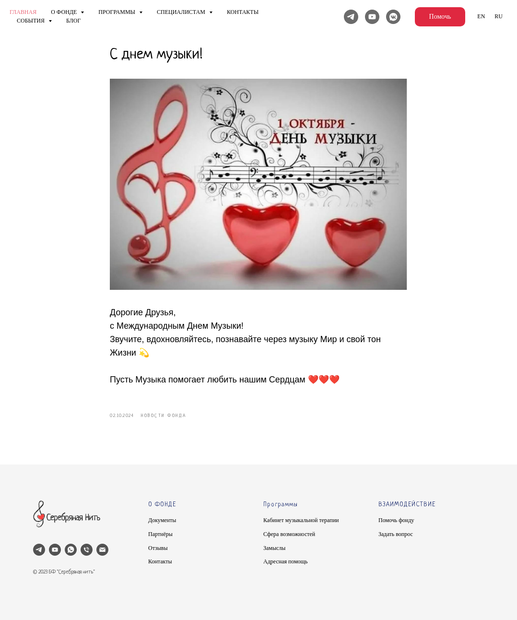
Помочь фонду (396, 520)
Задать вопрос (395, 534)
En (481, 16)
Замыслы (274, 548)
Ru (498, 16)
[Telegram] (351, 17)
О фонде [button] (64, 12)
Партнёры (160, 534)
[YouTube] (372, 17)
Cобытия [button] (31, 20)
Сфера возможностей (289, 534)
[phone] (87, 550)
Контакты (242, 12)
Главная (23, 12)
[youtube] (55, 550)
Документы (162, 520)
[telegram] (39, 550)
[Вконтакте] (393, 17)
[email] (102, 550)
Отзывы (158, 548)
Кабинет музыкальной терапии (301, 520)
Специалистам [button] (182, 12)
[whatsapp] (71, 550)
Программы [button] (117, 12)
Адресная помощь (285, 561)
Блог (73, 20)
